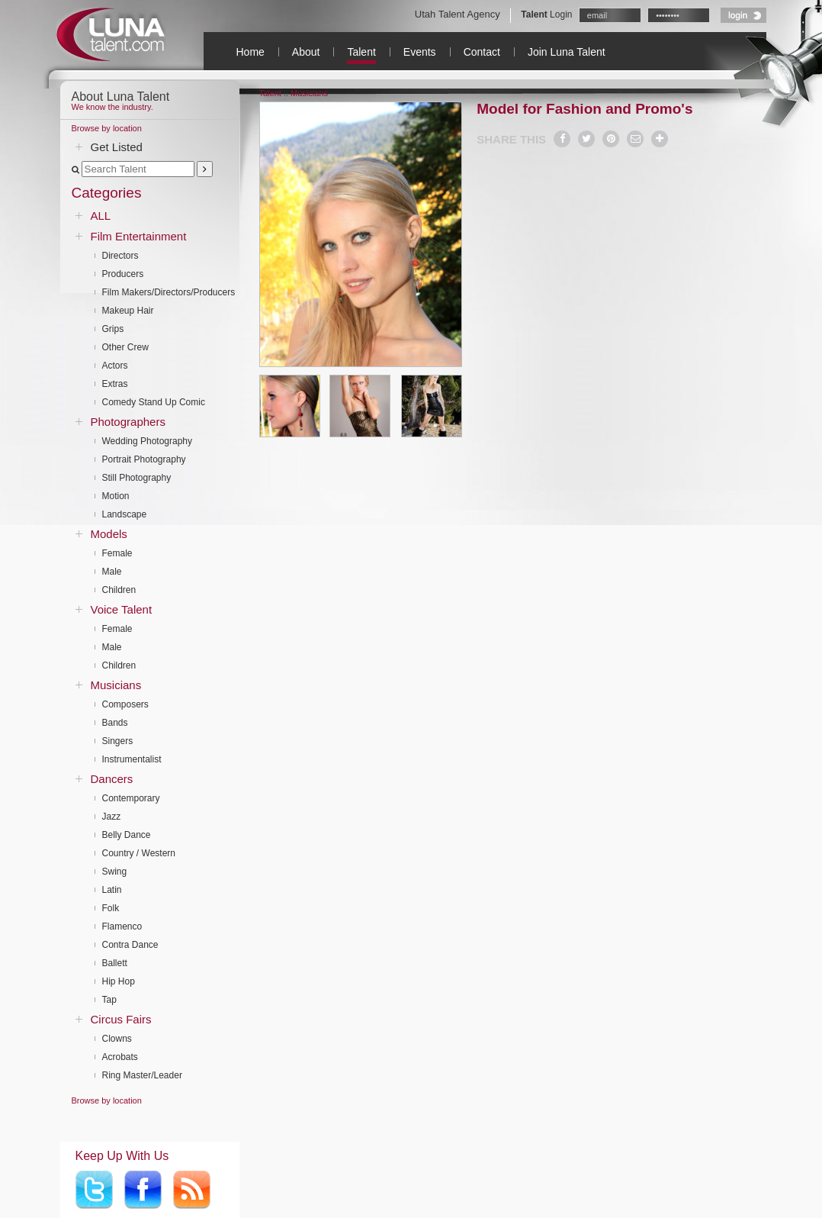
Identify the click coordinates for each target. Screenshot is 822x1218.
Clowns (117, 1038)
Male (112, 571)
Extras (115, 384)
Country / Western (138, 853)
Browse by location (107, 128)
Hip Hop (118, 981)
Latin (112, 889)
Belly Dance (126, 835)
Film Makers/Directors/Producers (169, 292)
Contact (482, 52)
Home (250, 52)
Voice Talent (122, 609)
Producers (123, 274)
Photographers (128, 421)
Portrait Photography (144, 459)
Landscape (124, 514)
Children (119, 590)
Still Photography (137, 477)
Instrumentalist (132, 759)
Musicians (116, 684)
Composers (125, 704)
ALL (101, 215)
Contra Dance (130, 944)
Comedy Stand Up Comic (153, 402)
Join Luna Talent (566, 52)
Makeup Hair (128, 310)
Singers (117, 741)
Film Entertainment (139, 236)
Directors (120, 255)
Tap (109, 999)
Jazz (111, 816)
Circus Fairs (121, 1019)
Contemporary (131, 798)
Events (419, 52)
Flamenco (122, 926)
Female (117, 553)
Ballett (114, 963)
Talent (361, 52)
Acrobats (120, 1057)
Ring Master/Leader (142, 1075)
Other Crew (125, 347)
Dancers (112, 778)
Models (109, 533)
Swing (114, 871)
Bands (115, 722)
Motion (116, 496)
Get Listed (117, 146)
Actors (115, 365)
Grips (113, 329)
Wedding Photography (147, 441)
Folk (111, 908)
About (306, 52)
